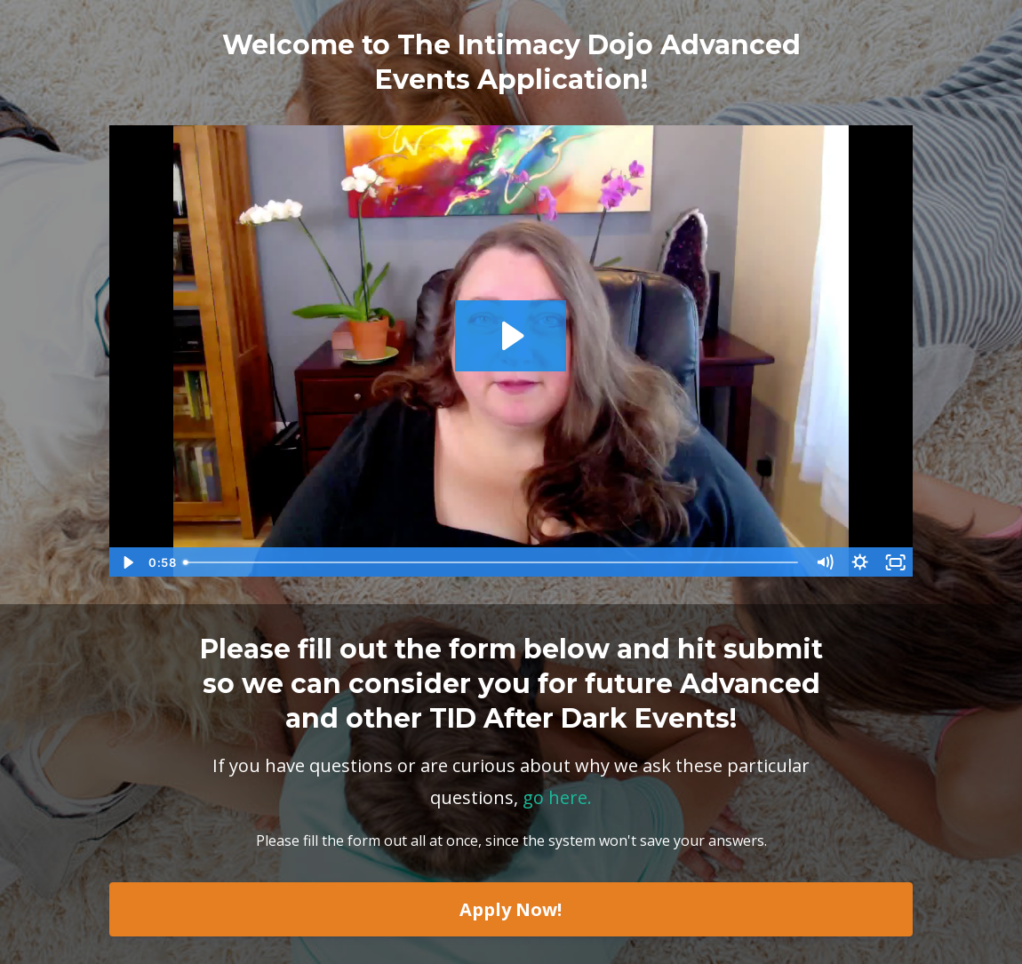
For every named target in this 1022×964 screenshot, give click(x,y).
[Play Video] (126, 562)
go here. (557, 797)
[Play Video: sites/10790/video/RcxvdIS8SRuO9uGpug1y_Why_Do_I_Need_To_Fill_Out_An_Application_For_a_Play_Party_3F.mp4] (510, 335)
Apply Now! (510, 909)
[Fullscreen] (896, 562)
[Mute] (824, 562)
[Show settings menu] (860, 562)
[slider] (492, 562)
